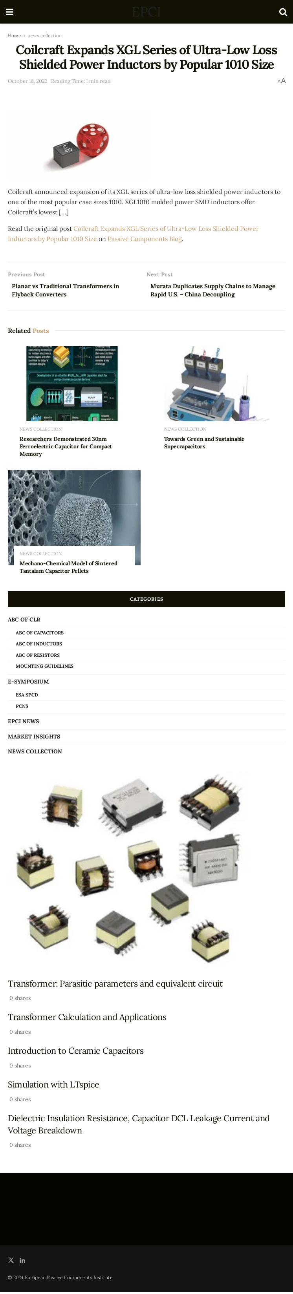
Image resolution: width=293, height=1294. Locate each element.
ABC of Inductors (39, 646)
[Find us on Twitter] (11, 1262)
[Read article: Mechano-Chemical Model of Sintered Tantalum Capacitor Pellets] (74, 519)
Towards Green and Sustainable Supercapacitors (204, 444)
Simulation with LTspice (53, 1086)
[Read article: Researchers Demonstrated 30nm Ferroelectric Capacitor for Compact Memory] (74, 395)
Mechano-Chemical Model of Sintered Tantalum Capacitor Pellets (68, 568)
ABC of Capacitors (40, 634)
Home (14, 35)
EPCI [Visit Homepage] (146, 11)
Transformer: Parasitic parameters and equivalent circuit (115, 985)
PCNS (22, 708)
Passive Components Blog (145, 239)
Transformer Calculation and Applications (87, 1018)
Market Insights (34, 738)
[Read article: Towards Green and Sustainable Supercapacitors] (218, 395)
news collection (44, 35)
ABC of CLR (24, 621)
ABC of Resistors (38, 657)
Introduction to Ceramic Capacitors (75, 1052)
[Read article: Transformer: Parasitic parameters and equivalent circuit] (146, 872)
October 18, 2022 (28, 81)
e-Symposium (28, 683)
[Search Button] (283, 12)
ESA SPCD (27, 697)
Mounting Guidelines (44, 668)
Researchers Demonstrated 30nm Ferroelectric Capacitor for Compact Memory (66, 448)
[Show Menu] (9, 12)
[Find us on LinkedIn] (22, 1262)
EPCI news (23, 723)
